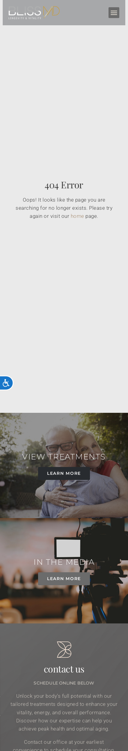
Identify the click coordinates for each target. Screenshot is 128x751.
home (77, 216)
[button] (114, 12)
